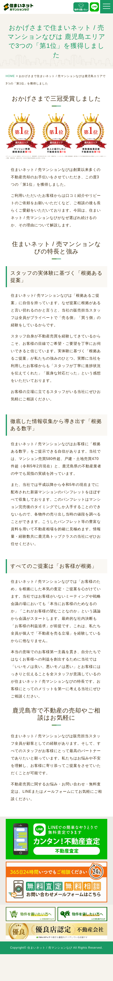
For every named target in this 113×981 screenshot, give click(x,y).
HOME (10, 76)
